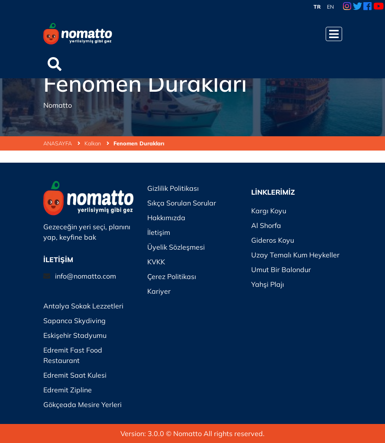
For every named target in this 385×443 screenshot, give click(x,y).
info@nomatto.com (85, 276)
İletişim (158, 232)
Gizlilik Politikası (173, 188)
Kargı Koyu (268, 210)
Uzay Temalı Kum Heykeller (295, 254)
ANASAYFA (61, 143)
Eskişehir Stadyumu (75, 335)
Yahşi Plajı (267, 284)
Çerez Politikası (171, 276)
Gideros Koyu (272, 240)
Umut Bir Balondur (281, 269)
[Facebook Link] (367, 7)
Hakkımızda (166, 217)
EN (330, 6)
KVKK (156, 261)
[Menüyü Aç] (334, 34)
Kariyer (159, 291)
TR (317, 6)
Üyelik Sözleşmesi (176, 247)
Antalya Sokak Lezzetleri (83, 306)
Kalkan (96, 143)
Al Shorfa (266, 225)
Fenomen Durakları (138, 143)
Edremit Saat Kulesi (75, 375)
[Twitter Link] (357, 7)
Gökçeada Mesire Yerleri (82, 404)
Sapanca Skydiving (74, 320)
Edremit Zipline (67, 389)
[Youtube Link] (378, 7)
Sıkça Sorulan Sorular (181, 203)
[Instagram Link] (347, 7)
